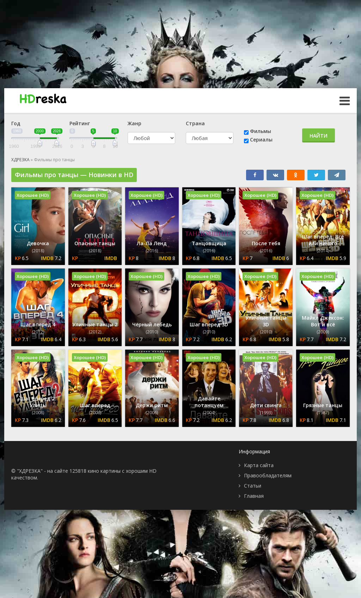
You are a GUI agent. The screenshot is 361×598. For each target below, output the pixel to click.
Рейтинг (79, 123)
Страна (195, 123)
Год (15, 123)
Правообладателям (268, 475)
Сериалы (261, 139)
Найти (319, 135)
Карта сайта (259, 465)
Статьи (252, 485)
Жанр (134, 123)
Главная (254, 496)
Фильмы (260, 131)
